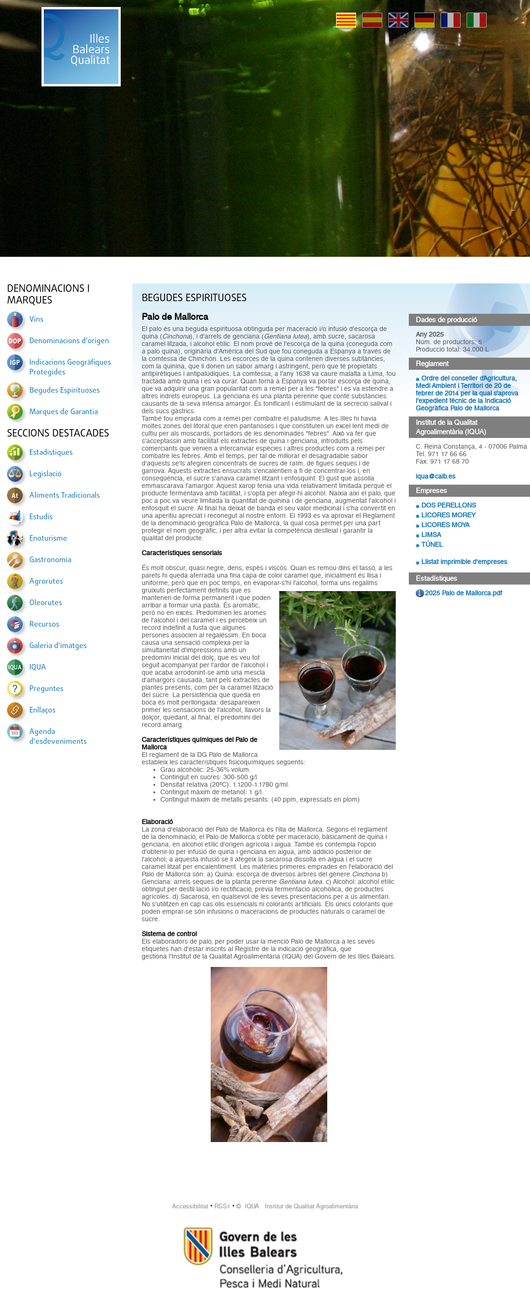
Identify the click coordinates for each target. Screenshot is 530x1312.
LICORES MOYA (445, 525)
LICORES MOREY (448, 515)
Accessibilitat (190, 1206)
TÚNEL (432, 544)
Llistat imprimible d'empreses (464, 561)
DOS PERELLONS (448, 505)
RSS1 (222, 1206)
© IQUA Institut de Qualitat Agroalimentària (297, 1206)
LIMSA (431, 534)
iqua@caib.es (435, 476)
